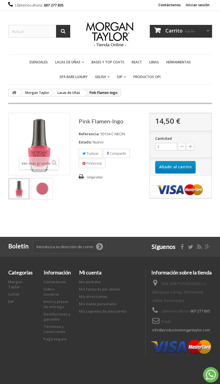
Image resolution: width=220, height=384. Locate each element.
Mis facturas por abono (99, 289)
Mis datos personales (98, 303)
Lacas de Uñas (67, 62)
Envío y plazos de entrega (56, 304)
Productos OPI (147, 76)
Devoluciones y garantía (57, 317)
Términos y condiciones (54, 329)
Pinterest (92, 163)
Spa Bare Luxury (73, 76)
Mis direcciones (93, 296)
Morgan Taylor (15, 284)
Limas (154, 62)
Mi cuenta (90, 272)
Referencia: (89, 133)
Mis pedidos (90, 281)
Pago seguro (55, 339)
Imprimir (95, 177)
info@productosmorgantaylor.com (181, 329)
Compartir (116, 153)
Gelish (100, 76)
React (137, 62)
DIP (119, 76)
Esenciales (38, 62)
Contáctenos (169, 4)
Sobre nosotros (51, 292)
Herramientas (178, 62)
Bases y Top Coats (107, 62)
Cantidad (163, 138)
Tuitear (90, 153)
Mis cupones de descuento (103, 311)
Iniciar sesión (198, 4)
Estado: (85, 142)
